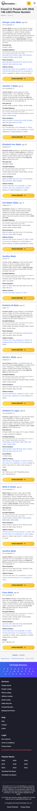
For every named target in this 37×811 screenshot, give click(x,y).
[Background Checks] (18, 711)
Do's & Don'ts (6, 739)
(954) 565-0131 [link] (7, 626)
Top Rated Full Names (9, 771)
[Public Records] (18, 703)
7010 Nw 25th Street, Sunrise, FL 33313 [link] (14, 292)
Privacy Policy (6, 746)
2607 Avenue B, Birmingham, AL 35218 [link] (14, 461)
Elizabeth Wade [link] (24, 113)
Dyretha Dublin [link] (7, 518)
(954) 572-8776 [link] (17, 451)
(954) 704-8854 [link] (27, 120)
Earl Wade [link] (15, 113)
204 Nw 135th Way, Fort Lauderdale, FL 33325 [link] (16, 186)
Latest (4, 728)
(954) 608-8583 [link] (7, 181)
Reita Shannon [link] (27, 55)
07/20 (3, 760)
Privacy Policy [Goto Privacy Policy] (25, 807)
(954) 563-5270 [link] (17, 62)
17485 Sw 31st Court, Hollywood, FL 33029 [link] (15, 188)
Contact (4, 725)
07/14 (3, 768)
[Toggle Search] (29, 3)
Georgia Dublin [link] (16, 518)
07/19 (14, 760)
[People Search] (18, 685)
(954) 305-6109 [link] (17, 624)
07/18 (26, 760)
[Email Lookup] (18, 700)
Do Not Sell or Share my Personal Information (16, 750)
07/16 (14, 764)
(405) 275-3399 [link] (7, 120)
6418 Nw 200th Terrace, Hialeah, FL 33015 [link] (15, 239)
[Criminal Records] (18, 707)
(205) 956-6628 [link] (17, 449)
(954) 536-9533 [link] (7, 451)
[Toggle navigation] (34, 3)
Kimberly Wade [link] (11, 115)
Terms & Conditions (8, 743)
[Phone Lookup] (18, 693)
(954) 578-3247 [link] (27, 62)
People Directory (5, 658)
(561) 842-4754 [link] (17, 179)
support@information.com (23, 799)
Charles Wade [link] (6, 113)
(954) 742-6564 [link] (7, 285)
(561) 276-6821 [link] (27, 449)
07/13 (14, 768)
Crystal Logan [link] (11, 444)
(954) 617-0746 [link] (17, 64)
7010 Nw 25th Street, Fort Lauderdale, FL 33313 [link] (17, 69)
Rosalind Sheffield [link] (8, 57)
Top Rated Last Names (9, 775)
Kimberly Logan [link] (17, 55)
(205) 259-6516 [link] (7, 449)
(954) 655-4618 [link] (27, 333)
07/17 (3, 764)
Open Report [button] (17, 79)
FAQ (3, 721)
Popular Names (8, 757)
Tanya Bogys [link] (6, 442)
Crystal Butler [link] (15, 442)
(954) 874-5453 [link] (17, 122)
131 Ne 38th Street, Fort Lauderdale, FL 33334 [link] (16, 631)
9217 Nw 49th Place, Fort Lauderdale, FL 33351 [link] (17, 127)
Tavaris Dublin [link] (26, 518)
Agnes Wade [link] (18, 57)
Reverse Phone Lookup (18, 658)
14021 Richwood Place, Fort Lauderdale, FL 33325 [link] (18, 129)
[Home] (9, 3)
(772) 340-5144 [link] (17, 120)
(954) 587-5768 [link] (7, 64)
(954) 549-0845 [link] (7, 62)
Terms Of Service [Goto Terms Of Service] (12, 807)
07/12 (26, 768)
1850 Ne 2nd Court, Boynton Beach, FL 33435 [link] (16, 532)
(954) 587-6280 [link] (7, 234)
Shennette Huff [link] (7, 55)
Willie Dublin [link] (24, 442)
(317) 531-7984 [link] (7, 624)
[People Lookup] (18, 689)
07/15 (26, 764)
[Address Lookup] (18, 696)
